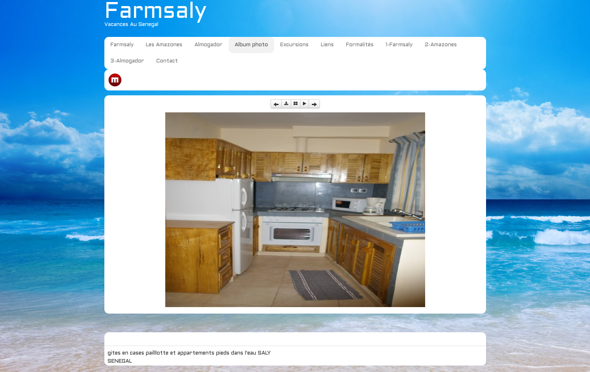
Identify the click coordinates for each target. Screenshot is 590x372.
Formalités (360, 45)
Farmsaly (122, 45)
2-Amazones (441, 45)
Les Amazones (164, 45)
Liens (327, 45)
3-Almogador (127, 61)
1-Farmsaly (399, 45)
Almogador (209, 45)
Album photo (251, 45)
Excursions (294, 45)
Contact (167, 61)
